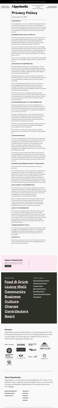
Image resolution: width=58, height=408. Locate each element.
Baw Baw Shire (38, 291)
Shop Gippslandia (52, 6)
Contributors (16, 311)
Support (8, 266)
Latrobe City (38, 286)
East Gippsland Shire (41, 281)
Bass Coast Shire (39, 289)
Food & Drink (16, 282)
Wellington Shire (40, 283)
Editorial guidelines (11, 391)
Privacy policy (9, 395)
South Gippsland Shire (42, 294)
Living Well (15, 287)
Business (13, 296)
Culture (12, 301)
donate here (43, 1)
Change (11, 306)
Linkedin (25, 400)
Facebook (25, 395)
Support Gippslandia (52, 7)
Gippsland (37, 297)
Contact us (26, 391)
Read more (11, 386)
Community (15, 291)
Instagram (25, 397)
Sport (10, 316)
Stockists (25, 393)
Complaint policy (10, 393)
